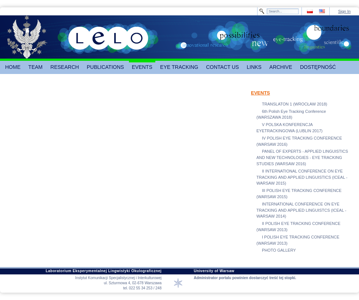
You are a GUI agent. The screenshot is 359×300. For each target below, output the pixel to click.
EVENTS (260, 93)
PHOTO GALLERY (279, 250)
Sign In (344, 11)
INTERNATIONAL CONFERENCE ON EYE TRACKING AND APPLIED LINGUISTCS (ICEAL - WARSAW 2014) (301, 210)
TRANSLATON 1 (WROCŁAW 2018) (294, 104)
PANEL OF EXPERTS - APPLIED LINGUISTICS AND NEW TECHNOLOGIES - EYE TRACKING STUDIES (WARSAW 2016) (302, 157)
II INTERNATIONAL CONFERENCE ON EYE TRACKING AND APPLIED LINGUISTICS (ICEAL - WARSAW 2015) (301, 177)
